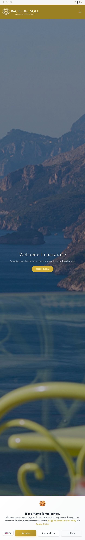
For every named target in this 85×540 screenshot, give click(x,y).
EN (80, 2)
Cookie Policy (42, 527)
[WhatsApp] (11, 2)
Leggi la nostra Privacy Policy (62, 524)
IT (75, 2)
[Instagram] (7, 2)
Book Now (42, 269)
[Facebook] (3, 2)
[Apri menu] (80, 12)
